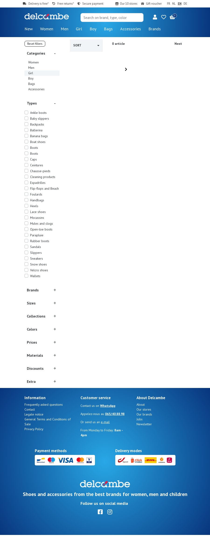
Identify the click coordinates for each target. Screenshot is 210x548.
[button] (154, 17)
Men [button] (64, 28)
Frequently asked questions (43, 417)
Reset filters (34, 44)
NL (173, 4)
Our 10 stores (128, 4)
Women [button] (46, 28)
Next (178, 44)
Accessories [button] (130, 28)
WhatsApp (108, 419)
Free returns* (65, 4)
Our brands (144, 427)
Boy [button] (93, 28)
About (140, 417)
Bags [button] (108, 28)
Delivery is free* (38, 4)
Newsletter (144, 437)
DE (185, 4)
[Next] (126, 69)
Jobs (139, 432)
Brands (154, 28)
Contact (29, 422)
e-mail (105, 435)
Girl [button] (79, 28)
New (28, 28)
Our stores (143, 422)
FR (168, 4)
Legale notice (33, 427)
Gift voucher (154, 4)
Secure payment (92, 4)
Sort (86, 45)
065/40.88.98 (115, 427)
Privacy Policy (33, 442)
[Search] (112, 17)
